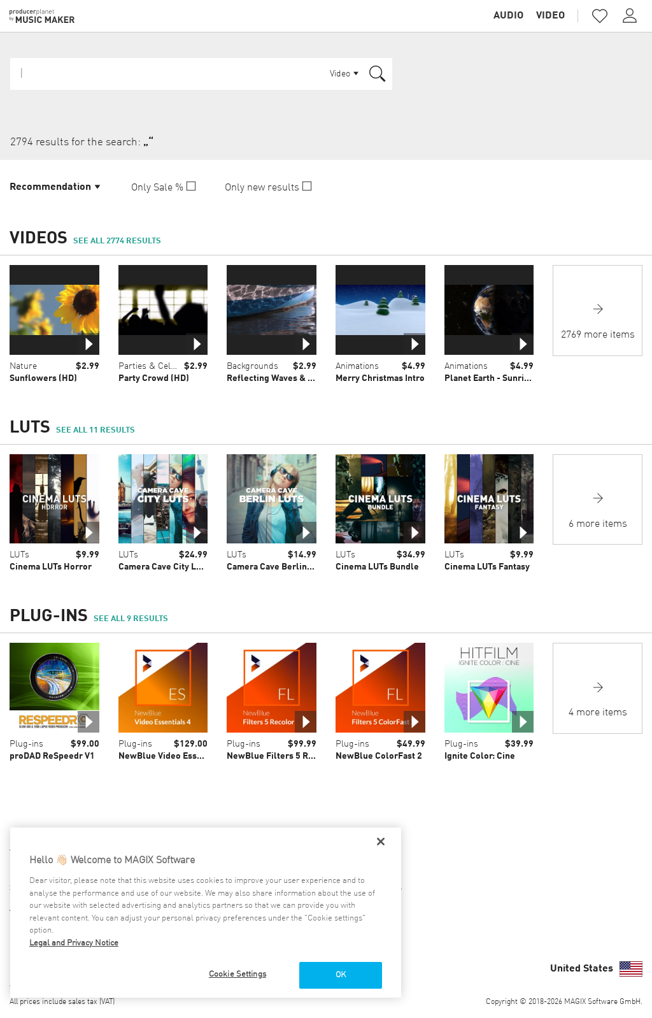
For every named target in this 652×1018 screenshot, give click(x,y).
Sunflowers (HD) (43, 378)
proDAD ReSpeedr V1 (52, 756)
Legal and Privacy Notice (73, 943)
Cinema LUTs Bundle (377, 567)
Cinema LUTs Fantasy (487, 567)
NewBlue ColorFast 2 (379, 756)
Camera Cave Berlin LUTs (278, 567)
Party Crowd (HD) (153, 378)
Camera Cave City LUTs (164, 567)
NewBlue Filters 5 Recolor (281, 756)
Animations (357, 366)
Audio (508, 16)
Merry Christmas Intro (380, 378)
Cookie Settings (237, 974)
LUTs (19, 554)
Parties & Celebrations (163, 366)
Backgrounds (252, 366)
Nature (23, 366)
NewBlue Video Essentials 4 (175, 756)
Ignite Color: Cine (479, 756)
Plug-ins (26, 744)
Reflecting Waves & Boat (276, 378)
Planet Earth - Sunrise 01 (495, 378)
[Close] (381, 842)
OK (341, 975)
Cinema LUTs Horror (51, 567)
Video (550, 16)
